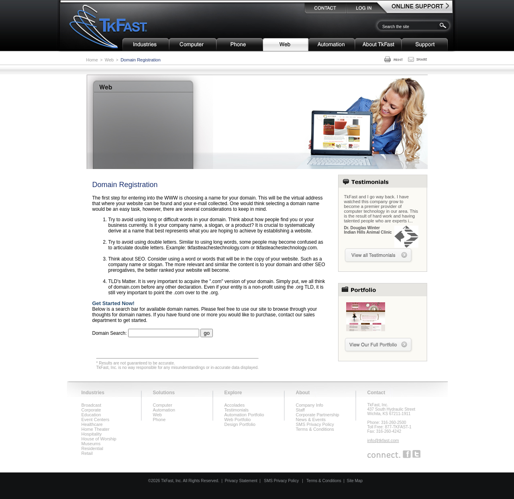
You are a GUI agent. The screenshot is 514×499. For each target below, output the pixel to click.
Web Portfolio (237, 419)
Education (91, 414)
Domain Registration (140, 59)
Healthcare (92, 424)
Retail (87, 453)
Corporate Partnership (317, 414)
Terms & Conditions (315, 429)
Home (92, 59)
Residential (92, 448)
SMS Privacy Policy (315, 424)
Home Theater (96, 429)
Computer (162, 405)
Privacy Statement (241, 481)
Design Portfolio (240, 424)
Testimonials (236, 409)
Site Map (355, 481)
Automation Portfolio (244, 414)
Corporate (91, 409)
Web (109, 59)
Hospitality (92, 434)
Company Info (309, 405)
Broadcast (92, 405)
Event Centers (96, 419)
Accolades (234, 405)
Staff (300, 409)
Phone (159, 419)
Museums (91, 443)
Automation (164, 409)
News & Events (311, 419)
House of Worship (99, 438)
